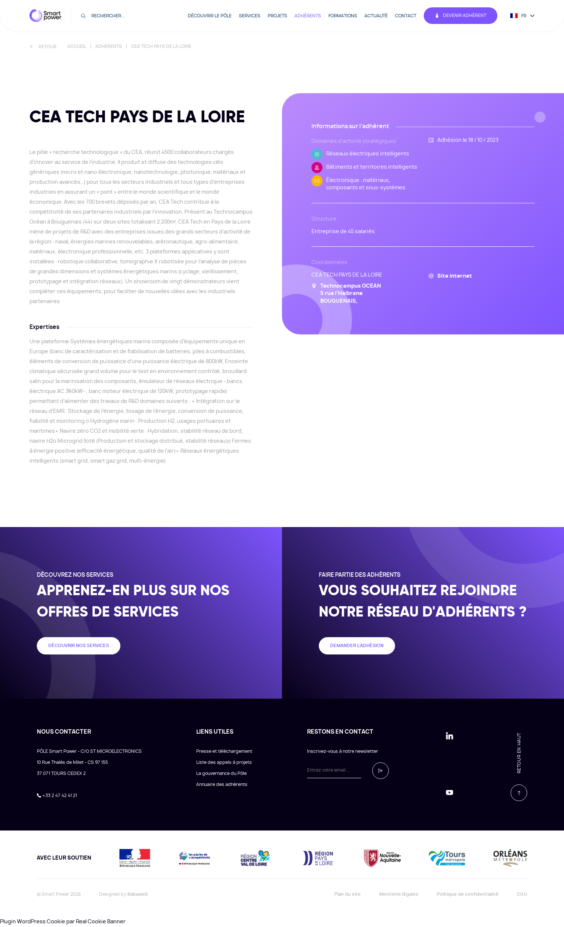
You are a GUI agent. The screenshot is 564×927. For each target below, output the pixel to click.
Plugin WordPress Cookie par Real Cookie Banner (63, 921)
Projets (277, 16)
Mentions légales (398, 894)
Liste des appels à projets (224, 762)
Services (249, 16)
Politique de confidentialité (467, 894)
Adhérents (308, 16)
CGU (522, 894)
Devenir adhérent (460, 15)
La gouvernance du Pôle (221, 773)
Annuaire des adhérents (221, 784)
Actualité (376, 16)
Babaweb (137, 894)
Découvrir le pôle (210, 16)
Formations (342, 16)
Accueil (76, 46)
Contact (405, 16)
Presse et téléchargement (224, 751)
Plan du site (347, 894)
